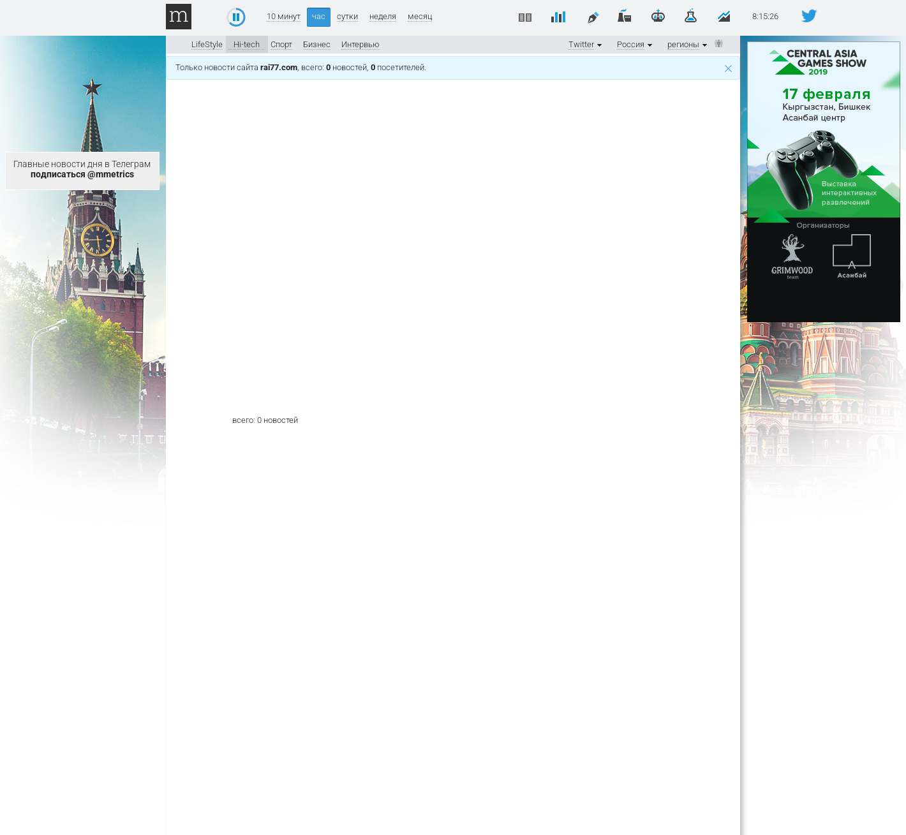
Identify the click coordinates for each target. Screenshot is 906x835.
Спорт (281, 44)
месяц (420, 16)
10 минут (284, 16)
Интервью (360, 44)
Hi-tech (247, 44)
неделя (382, 16)
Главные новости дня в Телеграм (82, 169)
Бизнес (316, 44)
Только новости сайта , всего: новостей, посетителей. (453, 67)
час (318, 16)
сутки (347, 16)
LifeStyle (207, 44)
